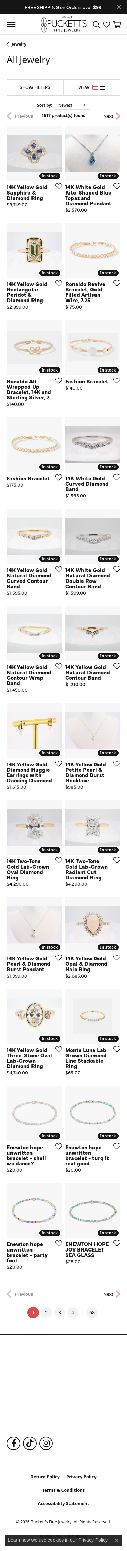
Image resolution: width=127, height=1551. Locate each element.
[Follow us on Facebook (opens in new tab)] (13, 1443)
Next (108, 116)
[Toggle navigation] (11, 24)
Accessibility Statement (63, 1503)
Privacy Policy (81, 1477)
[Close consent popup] (116, 1540)
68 (92, 1312)
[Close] (118, 7)
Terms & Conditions (63, 1490)
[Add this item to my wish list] (56, 186)
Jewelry (19, 44)
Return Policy (45, 1477)
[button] (96, 24)
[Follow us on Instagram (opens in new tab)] (46, 1443)
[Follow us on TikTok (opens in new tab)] (30, 1443)
